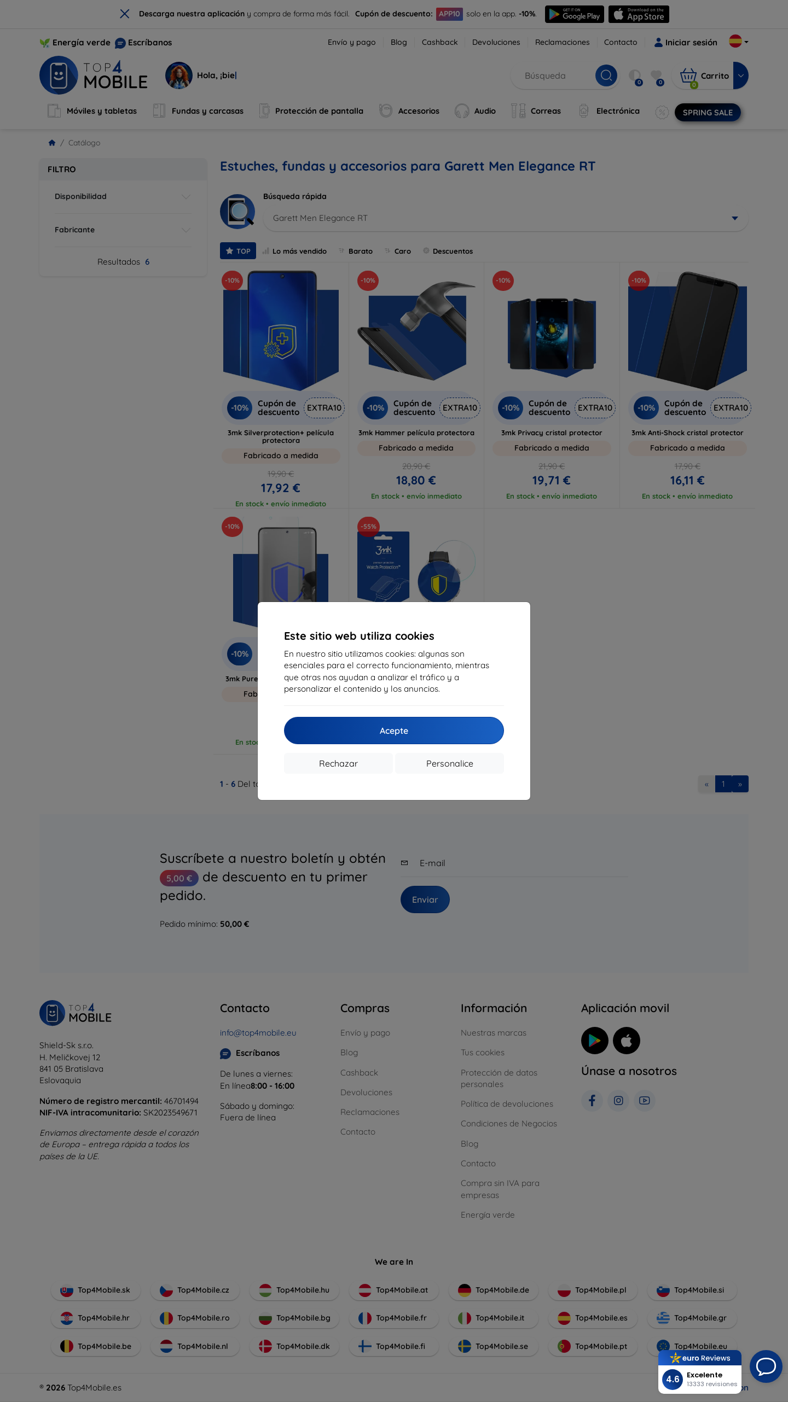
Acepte (394, 730)
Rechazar (338, 763)
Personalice (449, 763)
